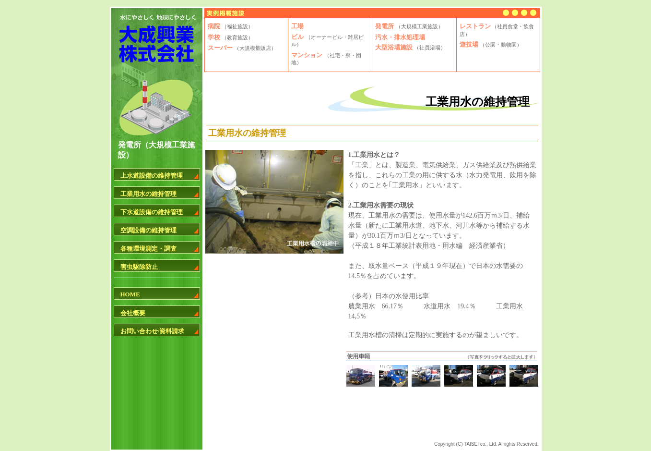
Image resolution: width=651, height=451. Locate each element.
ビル (327, 40)
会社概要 (132, 313)
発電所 (409, 26)
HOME (130, 294)
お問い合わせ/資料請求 (152, 331)
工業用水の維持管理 (148, 193)
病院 (230, 26)
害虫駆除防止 (139, 266)
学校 (230, 37)
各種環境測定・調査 (148, 248)
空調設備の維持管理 (148, 230)
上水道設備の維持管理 (151, 175)
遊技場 (491, 44)
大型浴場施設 (410, 47)
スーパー (242, 47)
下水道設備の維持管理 (151, 212)
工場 (297, 26)
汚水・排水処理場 (400, 37)
